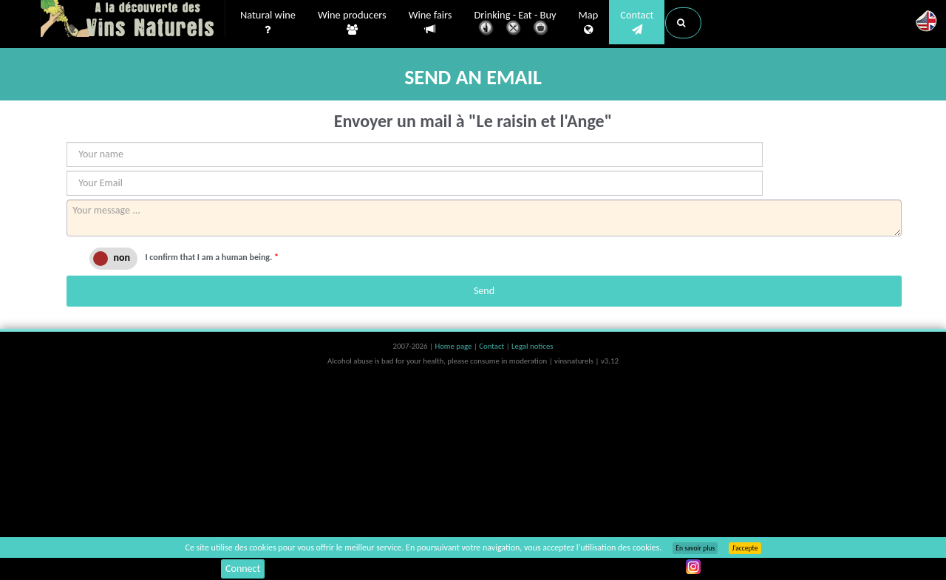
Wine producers (352, 23)
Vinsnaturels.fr (133, 19)
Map (589, 23)
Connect (242, 568)
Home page (454, 346)
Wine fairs (430, 22)
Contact (636, 23)
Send (484, 290)
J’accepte (745, 548)
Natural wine (268, 23)
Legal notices (532, 346)
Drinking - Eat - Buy (515, 24)
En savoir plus (695, 548)
